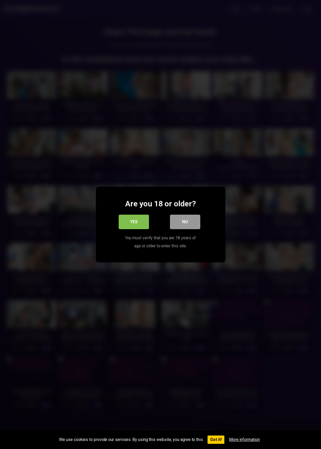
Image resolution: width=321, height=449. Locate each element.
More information (244, 439)
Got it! (216, 439)
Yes (134, 222)
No (185, 222)
